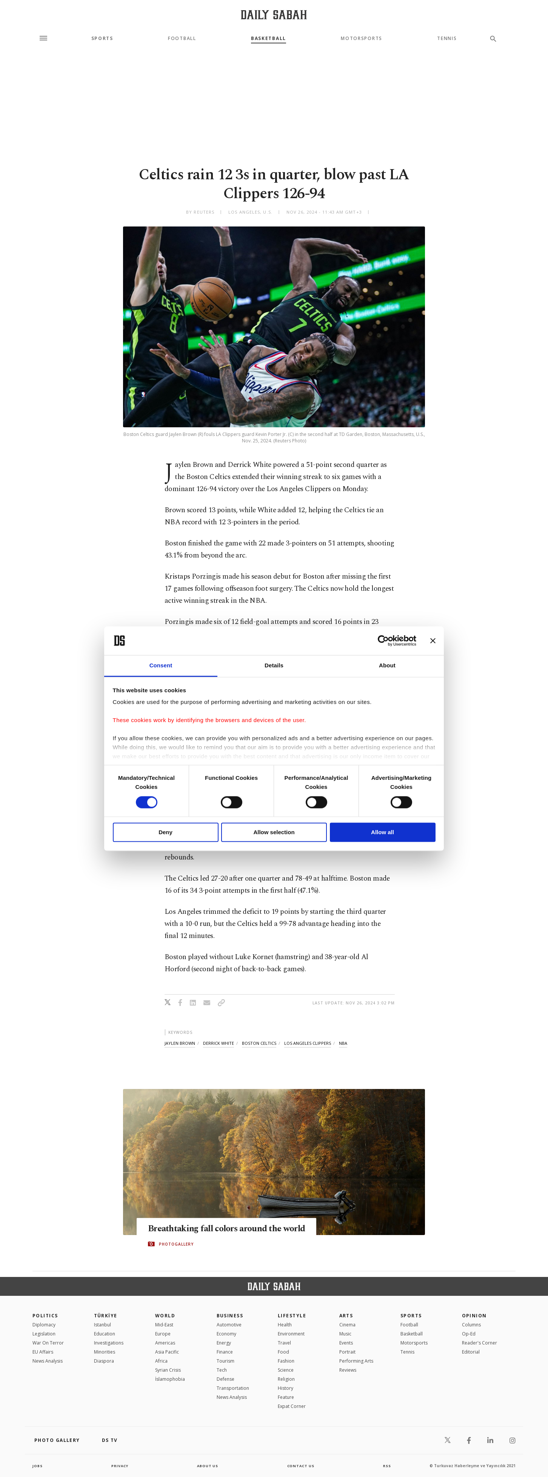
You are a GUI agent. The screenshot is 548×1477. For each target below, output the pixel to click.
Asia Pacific (167, 1352)
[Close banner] (433, 640)
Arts (346, 1315)
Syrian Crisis (168, 1370)
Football (182, 38)
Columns (471, 1324)
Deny (165, 832)
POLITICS (45, 1315)
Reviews (347, 1370)
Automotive (229, 1324)
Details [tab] (274, 665)
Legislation (43, 1334)
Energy (224, 1343)
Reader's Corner (479, 1343)
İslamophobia (170, 1379)
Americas (165, 1343)
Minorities (104, 1352)
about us (208, 1465)
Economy (226, 1334)
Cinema (347, 1324)
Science (286, 1370)
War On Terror (48, 1343)
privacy (119, 1465)
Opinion (474, 1315)
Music (345, 1334)
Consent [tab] (160, 665)
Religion (286, 1379)
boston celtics (259, 1043)
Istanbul (102, 1324)
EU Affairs (42, 1352)
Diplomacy (43, 1324)
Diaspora (104, 1361)
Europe (163, 1334)
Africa (161, 1361)
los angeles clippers (307, 1043)
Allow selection (273, 832)
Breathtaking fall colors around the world (232, 1229)
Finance (225, 1352)
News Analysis (47, 1361)
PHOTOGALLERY (176, 1244)
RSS (387, 1465)
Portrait (347, 1352)
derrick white (218, 1043)
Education (104, 1334)
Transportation (233, 1388)
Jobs (37, 1465)
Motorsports (361, 38)
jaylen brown (180, 1043)
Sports (102, 38)
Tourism (225, 1361)
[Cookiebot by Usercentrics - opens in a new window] (383, 640)
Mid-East (164, 1324)
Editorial (471, 1352)
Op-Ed (469, 1334)
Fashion (286, 1361)
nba (343, 1043)
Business (230, 1315)
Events (346, 1343)
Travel (284, 1343)
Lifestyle (292, 1315)
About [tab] (387, 665)
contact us (301, 1465)
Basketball (268, 38)
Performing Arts (356, 1361)
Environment (291, 1334)
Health (285, 1324)
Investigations (108, 1343)
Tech (222, 1370)
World (165, 1315)
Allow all (382, 832)
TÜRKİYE (105, 1315)
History (285, 1388)
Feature (286, 1397)
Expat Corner (292, 1406)
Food (283, 1352)
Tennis (447, 38)
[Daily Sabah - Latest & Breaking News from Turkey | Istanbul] (274, 14)
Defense (225, 1379)
